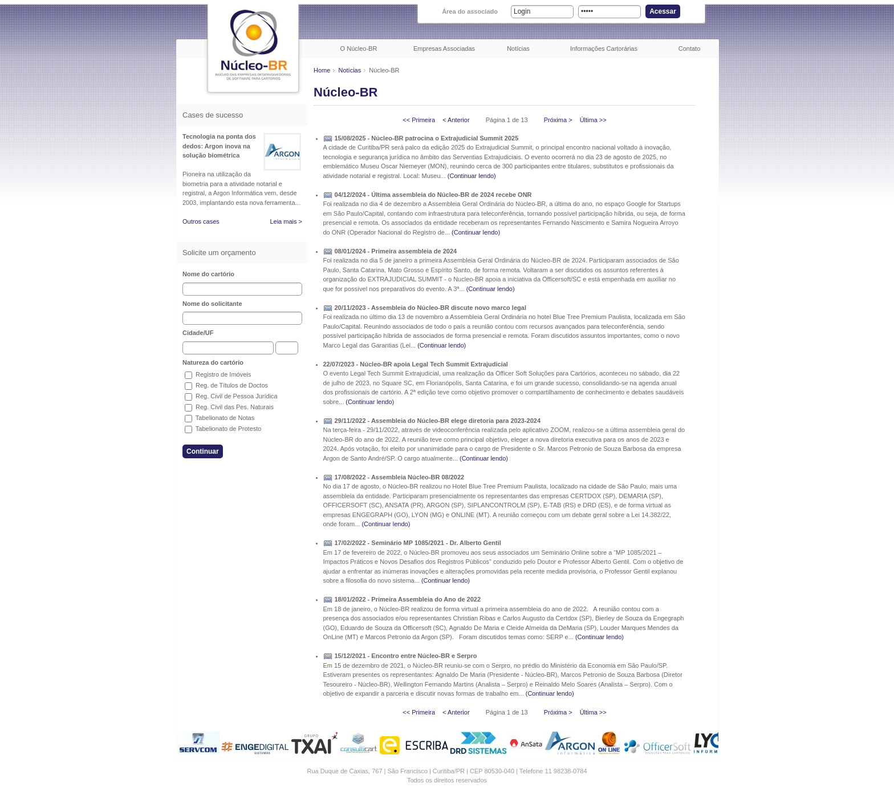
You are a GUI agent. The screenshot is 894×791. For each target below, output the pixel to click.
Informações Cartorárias (603, 48)
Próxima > (558, 119)
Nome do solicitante (212, 303)
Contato (689, 48)
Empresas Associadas (444, 48)
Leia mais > (286, 221)
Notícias (518, 48)
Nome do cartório (208, 274)
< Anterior (455, 119)
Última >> (593, 119)
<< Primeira (419, 119)
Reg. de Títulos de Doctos (226, 385)
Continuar (202, 451)
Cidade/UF (197, 332)
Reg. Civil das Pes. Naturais (229, 406)
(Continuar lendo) (472, 175)
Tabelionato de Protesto (223, 428)
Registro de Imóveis (218, 374)
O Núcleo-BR (358, 48)
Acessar (662, 11)
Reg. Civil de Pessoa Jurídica (231, 396)
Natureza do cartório (212, 362)
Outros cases (201, 221)
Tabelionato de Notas (219, 417)
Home (322, 70)
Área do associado (470, 11)
